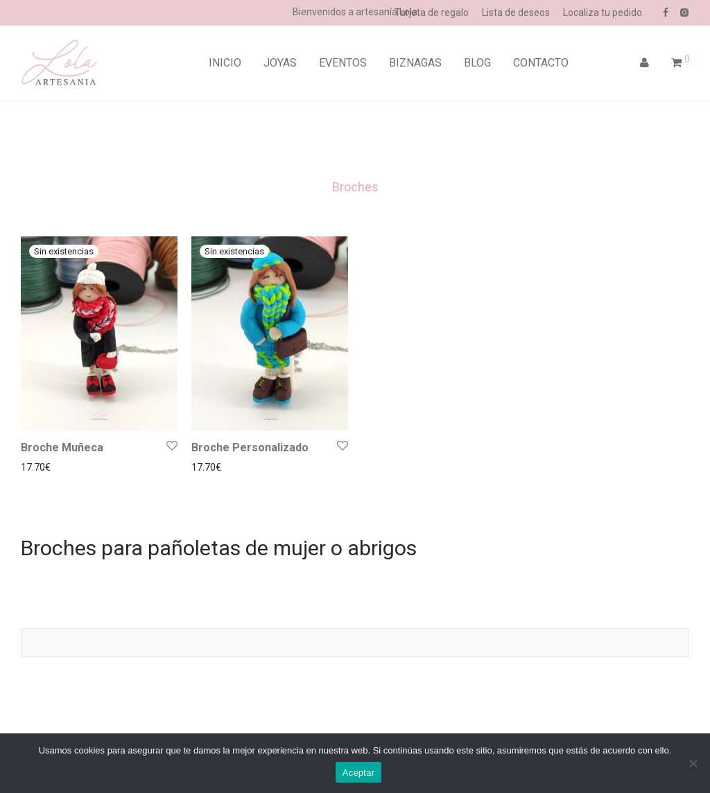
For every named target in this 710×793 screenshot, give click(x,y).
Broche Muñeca (62, 447)
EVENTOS (343, 62)
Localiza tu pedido (602, 12)
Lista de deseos (516, 12)
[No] (693, 763)
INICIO (225, 62)
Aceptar (359, 772)
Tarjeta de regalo (432, 12)
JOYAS (280, 62)
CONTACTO (541, 62)
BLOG (477, 62)
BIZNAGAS (415, 62)
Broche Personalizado (250, 447)
